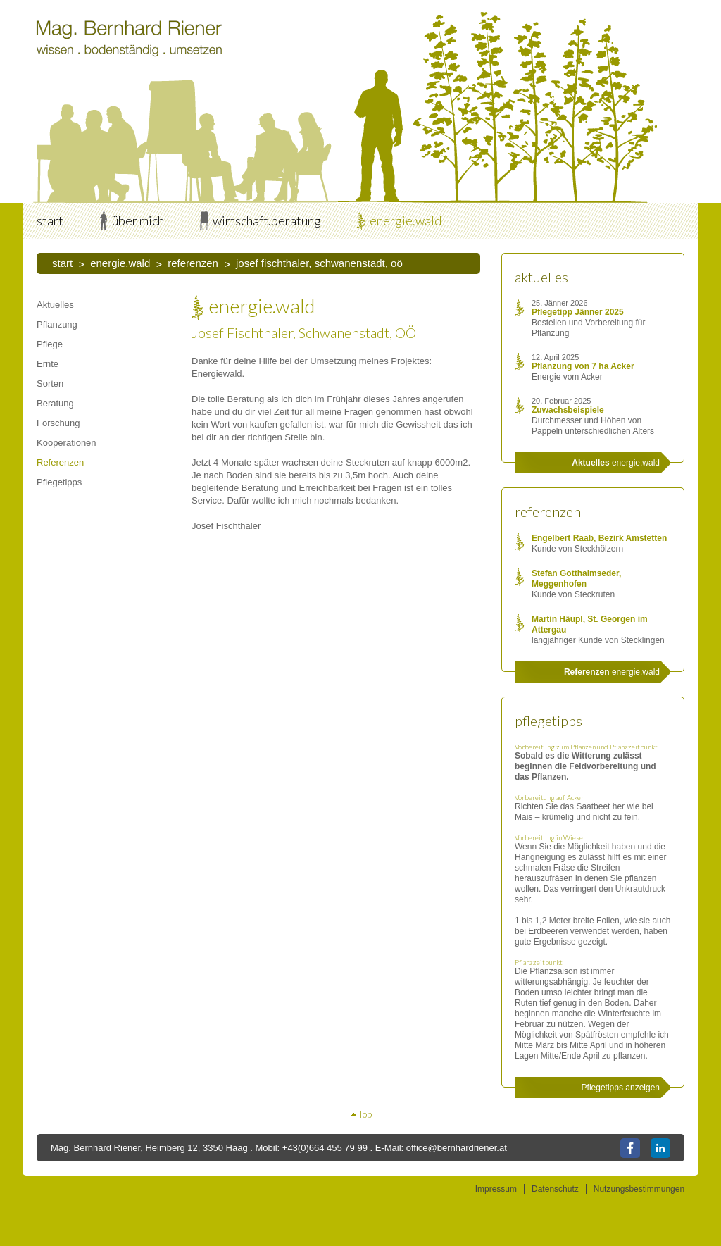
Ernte (47, 364)
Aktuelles (55, 304)
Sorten (50, 383)
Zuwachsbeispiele (568, 410)
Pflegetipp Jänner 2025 (578, 312)
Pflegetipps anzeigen (621, 1087)
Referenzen (193, 263)
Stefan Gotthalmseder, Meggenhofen (576, 578)
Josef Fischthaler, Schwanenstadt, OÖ (319, 263)
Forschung (58, 423)
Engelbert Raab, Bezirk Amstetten (599, 538)
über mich (138, 220)
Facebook (630, 1148)
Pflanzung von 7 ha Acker (583, 366)
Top (365, 1114)
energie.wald (405, 220)
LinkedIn (660, 1148)
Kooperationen (66, 442)
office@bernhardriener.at (456, 1147)
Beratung (55, 403)
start (50, 220)
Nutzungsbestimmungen (639, 1189)
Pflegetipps (59, 482)
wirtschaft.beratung (267, 220)
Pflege (50, 344)
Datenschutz (555, 1189)
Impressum (496, 1189)
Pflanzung (57, 324)
